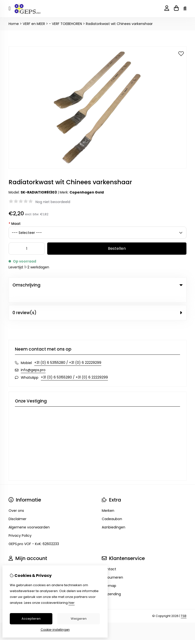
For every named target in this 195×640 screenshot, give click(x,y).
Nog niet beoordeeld (52, 201)
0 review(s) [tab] (97, 303)
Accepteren (31, 618)
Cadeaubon (112, 508)
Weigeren (79, 618)
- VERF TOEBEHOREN (65, 23)
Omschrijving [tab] (97, 285)
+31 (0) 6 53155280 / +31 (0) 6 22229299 (67, 352)
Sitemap (109, 575)
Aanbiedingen (113, 517)
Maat (15, 223)
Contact (109, 559)
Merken (108, 500)
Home (14, 23)
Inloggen (16, 559)
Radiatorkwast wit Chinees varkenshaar (119, 23)
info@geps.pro (33, 359)
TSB (183, 606)
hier (72, 602)
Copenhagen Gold (86, 192)
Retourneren (112, 567)
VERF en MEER (34, 23)
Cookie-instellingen (55, 630)
